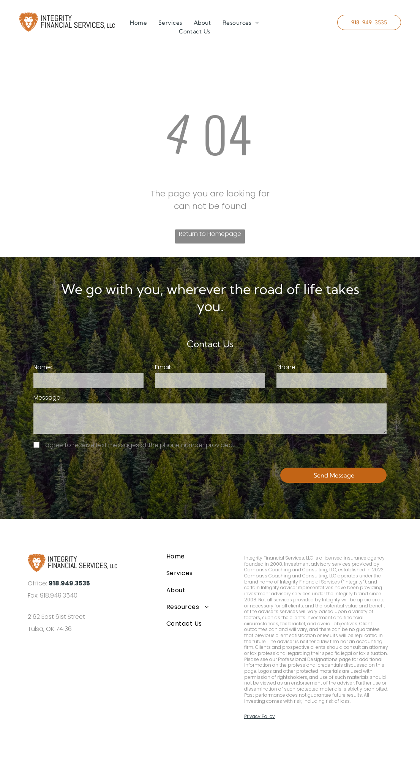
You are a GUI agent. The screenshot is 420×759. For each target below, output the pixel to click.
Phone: (286, 367)
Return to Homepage (210, 233)
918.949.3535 (69, 583)
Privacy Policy (259, 716)
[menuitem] (138, 23)
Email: (163, 367)
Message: (47, 397)
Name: (42, 367)
